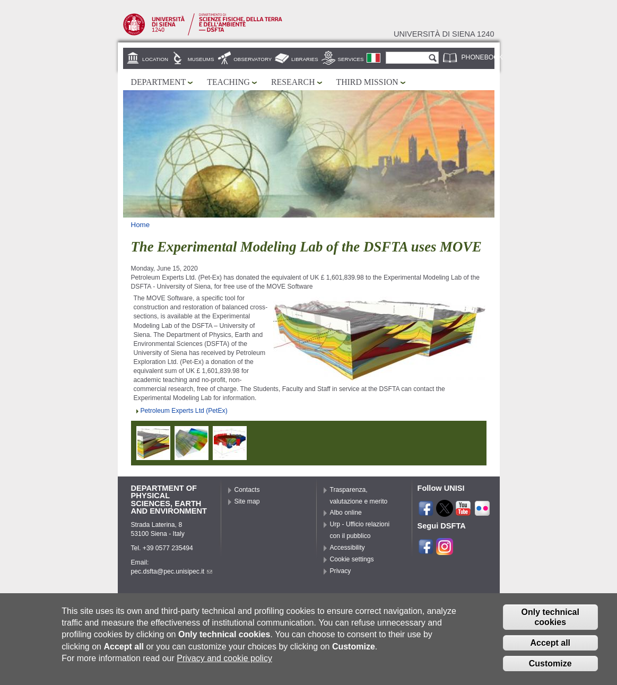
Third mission (367, 81)
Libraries (304, 59)
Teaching (228, 81)
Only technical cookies (550, 619)
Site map (247, 501)
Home (140, 225)
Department (158, 81)
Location (155, 59)
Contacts (247, 489)
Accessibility (347, 547)
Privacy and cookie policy (224, 660)
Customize (550, 665)
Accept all (550, 644)
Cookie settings (352, 559)
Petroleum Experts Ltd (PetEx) (184, 410)
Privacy (340, 571)
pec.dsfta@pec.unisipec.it (172, 571)
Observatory (252, 59)
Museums (201, 59)
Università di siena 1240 (444, 34)
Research (293, 81)
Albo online (346, 512)
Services (351, 59)
